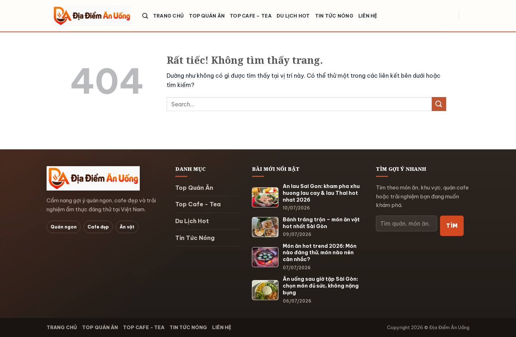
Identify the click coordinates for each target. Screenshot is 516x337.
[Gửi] (439, 104)
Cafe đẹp (98, 227)
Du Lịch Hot (293, 16)
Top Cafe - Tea (198, 204)
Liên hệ (367, 16)
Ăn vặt (127, 227)
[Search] (145, 16)
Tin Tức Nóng (334, 16)
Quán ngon (64, 227)
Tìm (452, 225)
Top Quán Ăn (207, 16)
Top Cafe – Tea (251, 16)
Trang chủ (168, 16)
